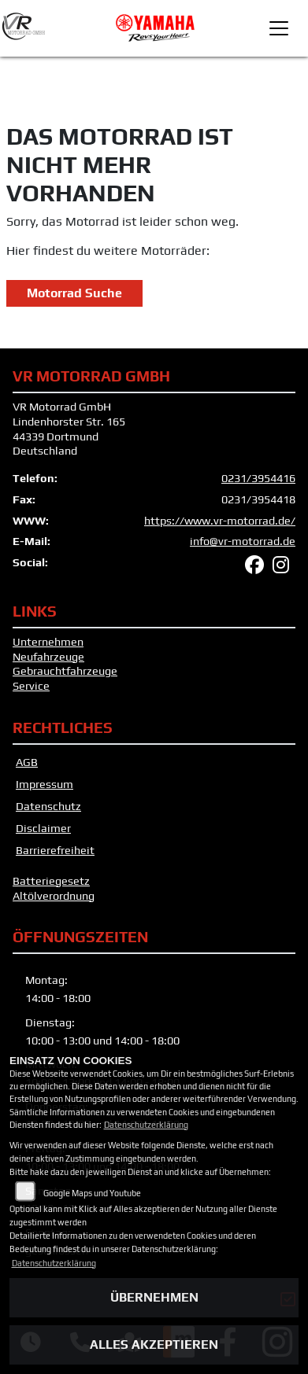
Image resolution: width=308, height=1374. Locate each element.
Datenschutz (48, 806)
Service (31, 686)
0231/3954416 (258, 478)
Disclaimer (43, 828)
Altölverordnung (54, 896)
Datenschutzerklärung (146, 1124)
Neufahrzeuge (48, 656)
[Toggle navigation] (278, 28)
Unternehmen (48, 641)
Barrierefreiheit (55, 850)
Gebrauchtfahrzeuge (65, 671)
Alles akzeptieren (154, 1344)
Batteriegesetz (51, 881)
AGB (27, 762)
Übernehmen (154, 1297)
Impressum (44, 784)
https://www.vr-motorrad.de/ (219, 520)
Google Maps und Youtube (92, 1193)
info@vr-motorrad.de (242, 541)
